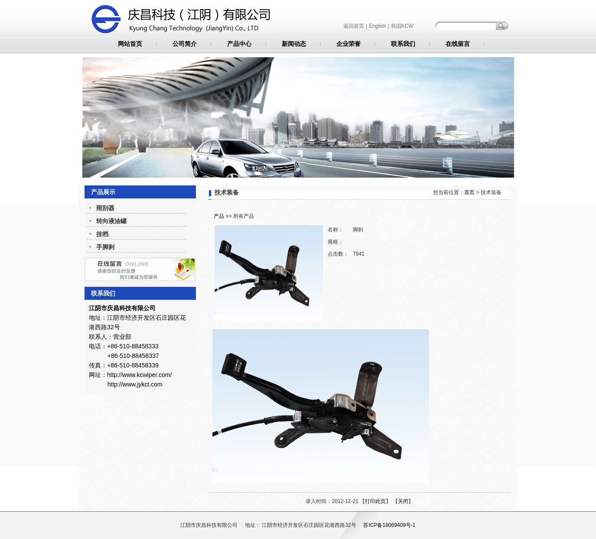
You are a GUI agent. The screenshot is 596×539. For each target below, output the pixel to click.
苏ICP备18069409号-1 (389, 525)
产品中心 (239, 43)
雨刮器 (105, 208)
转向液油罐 (111, 221)
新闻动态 (294, 43)
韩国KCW (402, 26)
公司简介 (185, 43)
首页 (469, 192)
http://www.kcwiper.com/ (139, 374)
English (377, 26)
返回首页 (353, 26)
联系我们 (403, 43)
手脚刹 (105, 247)
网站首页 (130, 43)
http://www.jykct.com (135, 384)
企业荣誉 (348, 43)
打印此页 (375, 501)
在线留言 (458, 43)
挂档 (102, 234)
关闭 (403, 501)
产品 (219, 216)
